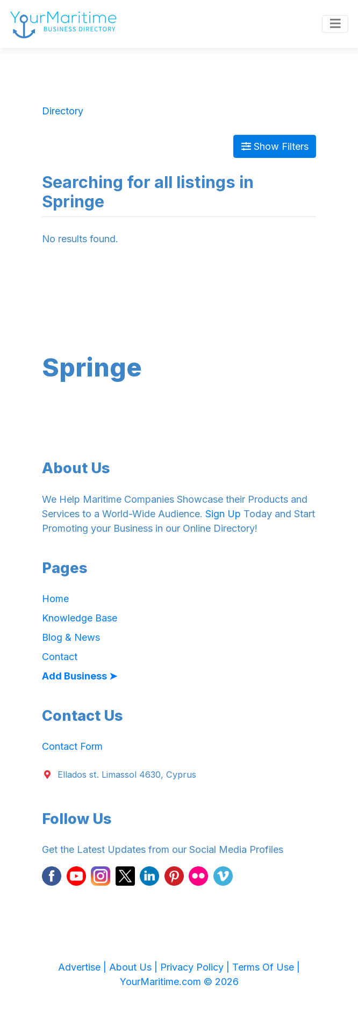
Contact (59, 656)
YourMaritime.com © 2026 (179, 981)
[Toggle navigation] (335, 24)
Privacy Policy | (196, 967)
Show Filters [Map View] (275, 146)
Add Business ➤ (79, 676)
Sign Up (223, 513)
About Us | (134, 967)
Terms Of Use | (266, 967)
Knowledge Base (79, 618)
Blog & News (71, 637)
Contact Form (72, 746)
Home (55, 598)
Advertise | (83, 967)
